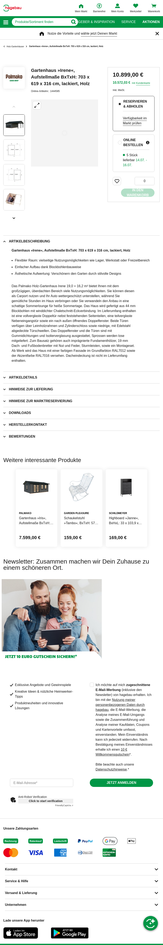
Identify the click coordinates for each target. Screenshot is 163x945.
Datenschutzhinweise (111, 769)
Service (128, 22)
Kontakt (11, 869)
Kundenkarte (143, 83)
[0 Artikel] (144, 181)
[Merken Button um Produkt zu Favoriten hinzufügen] (117, 181)
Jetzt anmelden (121, 782)
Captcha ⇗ (64, 805)
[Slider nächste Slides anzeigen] (14, 216)
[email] (41, 783)
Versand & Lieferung (21, 893)
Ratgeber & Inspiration (93, 22)
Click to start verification (45, 801)
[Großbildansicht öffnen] (64, 133)
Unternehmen (15, 904)
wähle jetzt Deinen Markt (99, 33)
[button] (5, 22)
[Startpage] (12, 8)
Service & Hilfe (16, 881)
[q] (40, 22)
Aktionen (151, 22)
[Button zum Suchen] (73, 22)
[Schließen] (157, 33)
